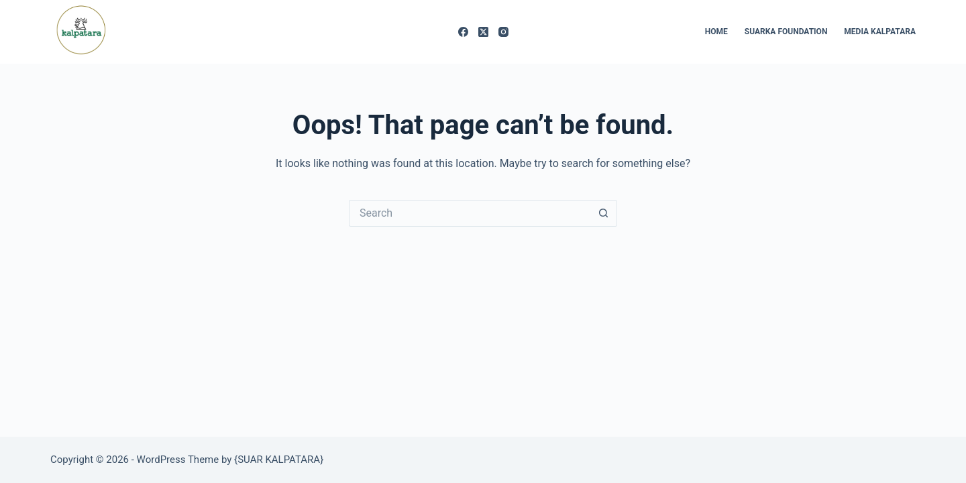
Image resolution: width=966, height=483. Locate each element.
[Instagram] (503, 32)
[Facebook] (463, 32)
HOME (716, 31)
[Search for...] (469, 213)
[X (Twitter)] (483, 32)
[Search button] (603, 213)
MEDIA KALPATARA (880, 31)
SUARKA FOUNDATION (786, 31)
